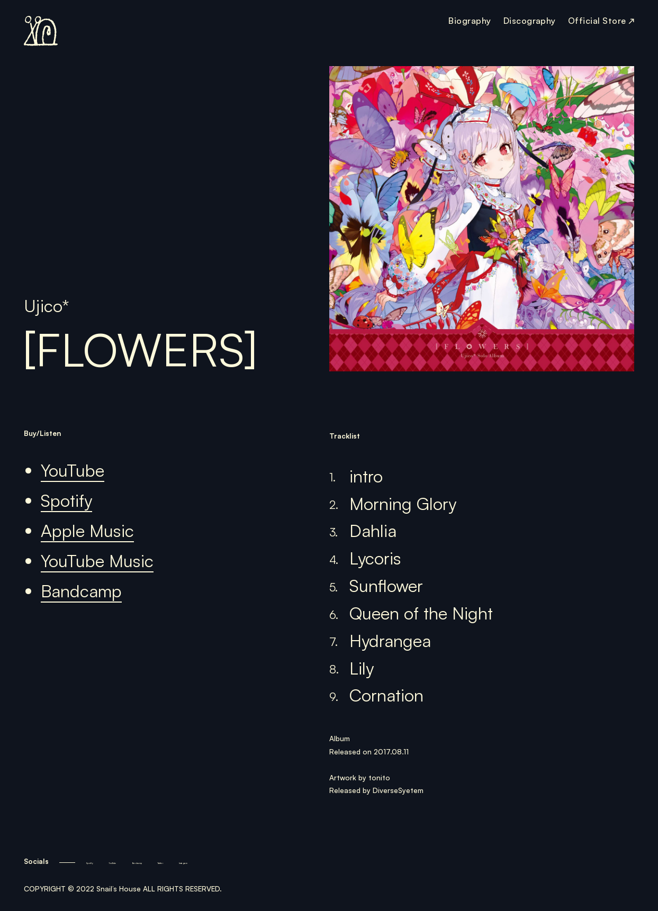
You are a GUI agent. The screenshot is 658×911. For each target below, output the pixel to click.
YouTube (72, 470)
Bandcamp (81, 591)
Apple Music (87, 531)
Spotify (66, 500)
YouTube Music (97, 561)
